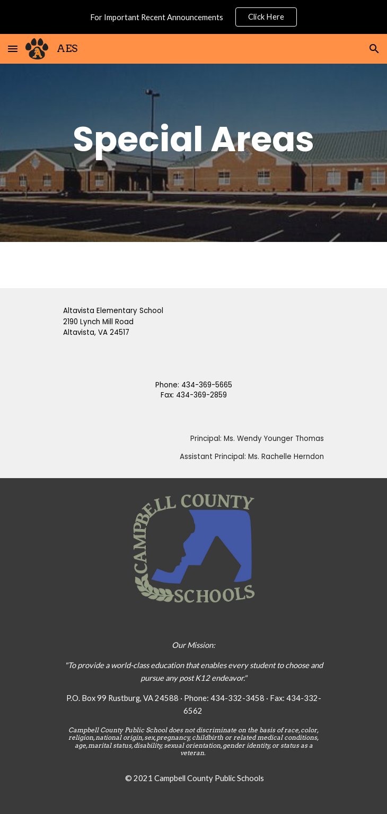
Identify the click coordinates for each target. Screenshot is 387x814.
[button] (12, 48)
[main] (193, 139)
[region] (193, 17)
